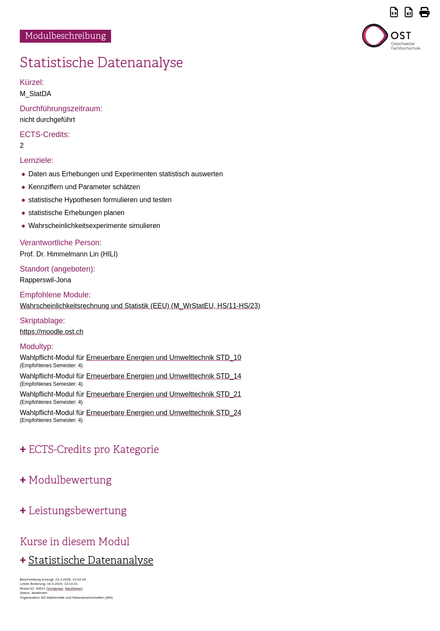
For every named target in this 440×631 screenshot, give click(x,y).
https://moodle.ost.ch (52, 331)
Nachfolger (73, 588)
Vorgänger (55, 588)
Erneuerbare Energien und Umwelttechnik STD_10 (163, 357)
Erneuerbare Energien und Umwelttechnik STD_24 (163, 412)
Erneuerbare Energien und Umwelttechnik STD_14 (163, 376)
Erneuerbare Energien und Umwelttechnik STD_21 (163, 394)
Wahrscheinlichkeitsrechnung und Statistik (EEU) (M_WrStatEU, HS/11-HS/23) (140, 305)
